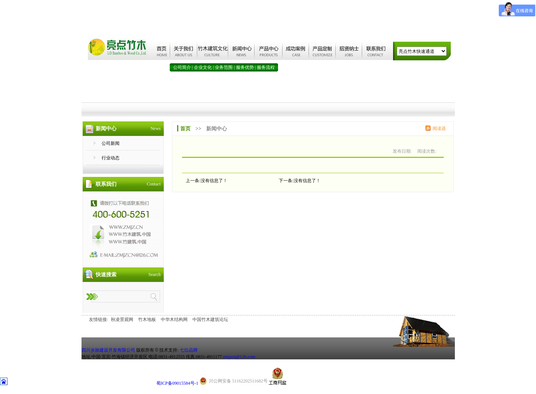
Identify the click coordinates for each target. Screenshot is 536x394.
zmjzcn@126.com (239, 356)
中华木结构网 (174, 319)
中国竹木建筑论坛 (210, 319)
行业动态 (110, 158)
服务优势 (245, 67)
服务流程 (266, 67)
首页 (185, 128)
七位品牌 (189, 350)
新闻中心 (216, 128)
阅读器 (439, 128)
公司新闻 (110, 143)
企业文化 (203, 67)
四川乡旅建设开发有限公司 (108, 350)
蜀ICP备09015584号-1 (177, 383)
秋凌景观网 (122, 319)
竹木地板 (147, 319)
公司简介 (182, 67)
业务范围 (224, 67)
